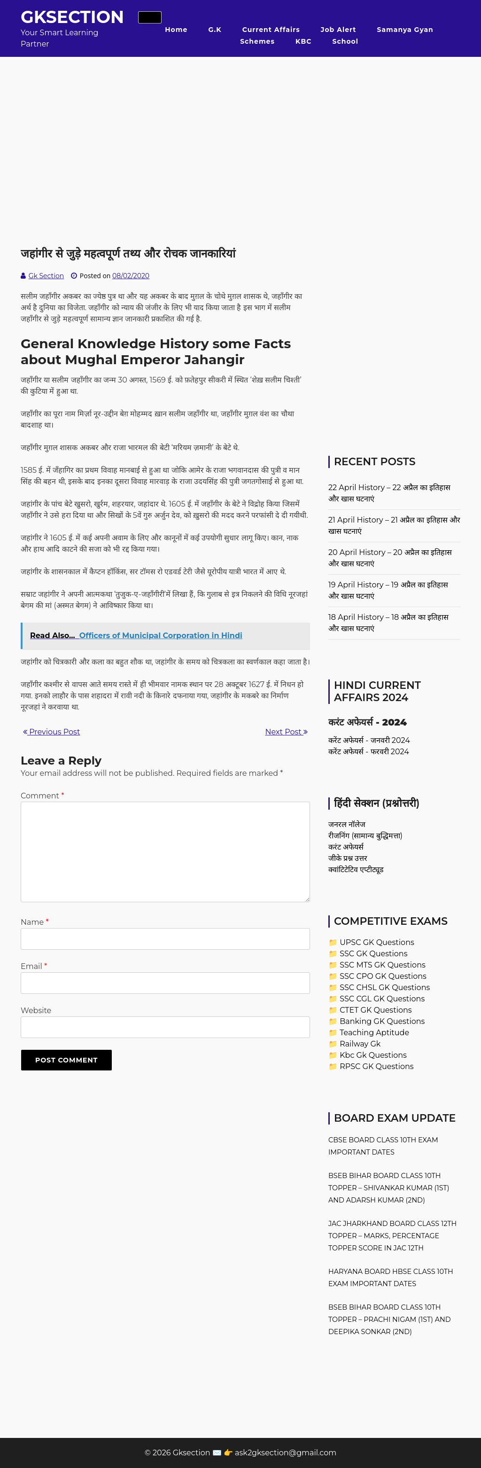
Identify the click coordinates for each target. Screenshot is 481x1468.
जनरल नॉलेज (346, 824)
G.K (215, 29)
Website (36, 1010)
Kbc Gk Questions (373, 1055)
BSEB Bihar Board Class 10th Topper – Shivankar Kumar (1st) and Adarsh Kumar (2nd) (388, 1187)
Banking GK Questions (382, 1021)
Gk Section (46, 276)
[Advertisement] (240, 122)
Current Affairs (271, 29)
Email (34, 966)
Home (176, 29)
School (345, 41)
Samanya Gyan (405, 29)
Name (34, 922)
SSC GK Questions (373, 953)
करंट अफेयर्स (346, 847)
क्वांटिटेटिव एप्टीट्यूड (356, 869)
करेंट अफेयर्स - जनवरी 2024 (369, 740)
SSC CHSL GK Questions (385, 987)
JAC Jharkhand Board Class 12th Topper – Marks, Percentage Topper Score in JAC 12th (392, 1235)
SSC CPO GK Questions (383, 976)
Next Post (286, 731)
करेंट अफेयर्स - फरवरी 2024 (368, 751)
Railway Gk (360, 1043)
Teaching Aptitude (374, 1032)
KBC (303, 41)
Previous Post (51, 731)
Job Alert (338, 29)
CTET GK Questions (375, 1010)
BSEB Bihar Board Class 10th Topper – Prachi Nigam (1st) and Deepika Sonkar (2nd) (389, 1319)
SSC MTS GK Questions (383, 964)
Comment (42, 795)
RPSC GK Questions (376, 1066)
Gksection (72, 17)
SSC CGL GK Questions (382, 998)
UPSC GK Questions (377, 942)
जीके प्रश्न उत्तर (347, 858)
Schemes (257, 41)
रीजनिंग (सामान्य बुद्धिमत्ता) (365, 835)
